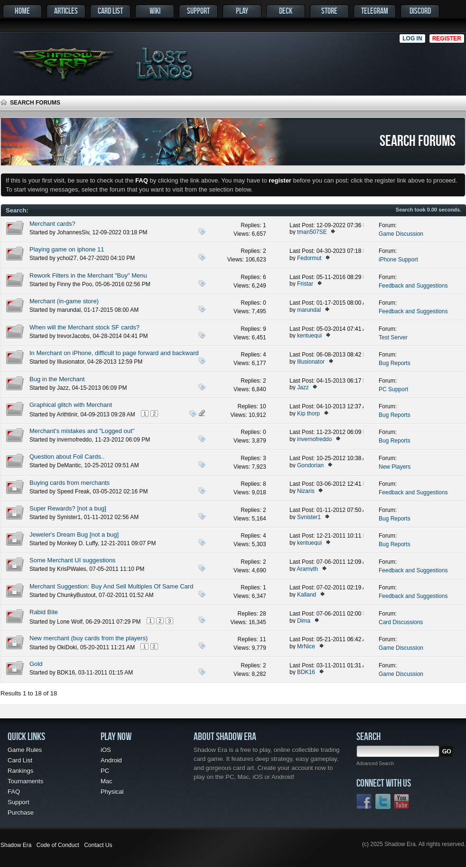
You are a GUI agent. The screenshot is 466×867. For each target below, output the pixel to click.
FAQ (14, 791)
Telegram (374, 10)
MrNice (306, 646)
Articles (66, 10)
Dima (303, 620)
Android (111, 760)
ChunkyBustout (76, 595)
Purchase (21, 812)
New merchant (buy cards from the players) (88, 638)
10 (263, 406)
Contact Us (98, 845)
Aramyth (307, 569)
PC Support (393, 389)
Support (198, 10)
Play (242, 10)
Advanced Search (375, 763)
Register (446, 38)
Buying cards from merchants (69, 482)
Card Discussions (401, 622)
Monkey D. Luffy (77, 543)
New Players (394, 466)
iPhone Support (398, 259)
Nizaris (306, 491)
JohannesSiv (73, 232)
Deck (285, 10)
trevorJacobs (73, 336)
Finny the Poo (74, 284)
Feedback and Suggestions (413, 285)
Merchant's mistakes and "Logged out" (81, 430)
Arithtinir (66, 414)
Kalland (306, 594)
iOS (106, 749)
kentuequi (309, 335)
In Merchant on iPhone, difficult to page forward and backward (114, 352)
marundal (69, 310)
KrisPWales (71, 569)
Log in (412, 38)
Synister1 (69, 517)
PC (105, 770)
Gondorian (310, 465)
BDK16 (66, 672)
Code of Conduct (58, 845)
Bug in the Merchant (56, 379)
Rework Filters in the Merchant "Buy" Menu (88, 275)
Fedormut (309, 258)
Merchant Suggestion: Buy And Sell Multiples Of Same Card (111, 586)
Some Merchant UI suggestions (72, 560)
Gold (35, 663)
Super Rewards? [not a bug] (67, 508)
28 (263, 613)
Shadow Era (15, 845)
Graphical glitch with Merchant (70, 404)
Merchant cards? (52, 223)
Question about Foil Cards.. (66, 456)
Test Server (393, 337)
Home (22, 10)
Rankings (20, 770)
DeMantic (69, 465)
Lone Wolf (70, 621)
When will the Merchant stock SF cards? (84, 327)
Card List (110, 10)
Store (329, 10)
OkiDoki (67, 647)
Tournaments (25, 781)
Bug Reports (394, 363)
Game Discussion (401, 234)
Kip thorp (308, 413)
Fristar (305, 283)
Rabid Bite (43, 612)
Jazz (63, 388)
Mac (106, 781)
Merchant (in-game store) (64, 301)
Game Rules (25, 749)
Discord (420, 10)
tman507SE (312, 232)
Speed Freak (73, 491)
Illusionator (70, 361)
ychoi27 (66, 258)
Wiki (154, 10)
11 (263, 639)
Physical (112, 791)
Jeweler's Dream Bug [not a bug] (74, 534)
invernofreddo (74, 439)
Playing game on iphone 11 (66, 249)
